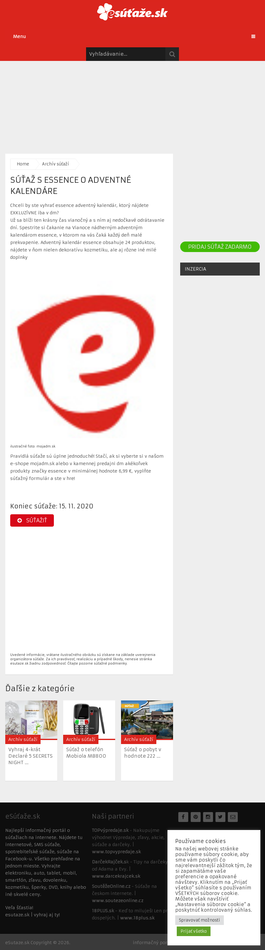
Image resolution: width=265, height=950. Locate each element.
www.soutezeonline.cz (117, 900)
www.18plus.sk (137, 918)
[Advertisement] (132, 104)
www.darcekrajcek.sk (116, 876)
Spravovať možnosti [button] (199, 920)
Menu (19, 36)
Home (23, 164)
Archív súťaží (55, 164)
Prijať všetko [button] (193, 931)
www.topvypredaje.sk (116, 851)
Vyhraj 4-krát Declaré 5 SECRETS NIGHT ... (30, 756)
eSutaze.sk (17, 942)
